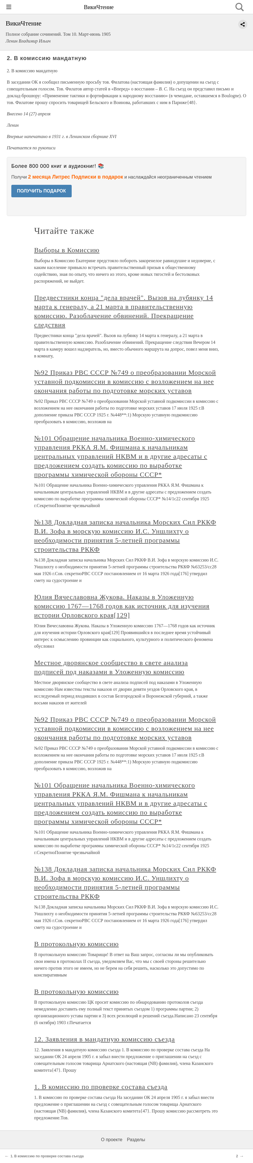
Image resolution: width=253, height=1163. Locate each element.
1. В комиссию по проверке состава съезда (101, 1086)
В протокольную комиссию (76, 944)
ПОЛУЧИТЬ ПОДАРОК (41, 190)
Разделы (136, 1139)
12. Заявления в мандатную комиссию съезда (104, 1039)
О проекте (111, 1139)
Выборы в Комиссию (67, 250)
